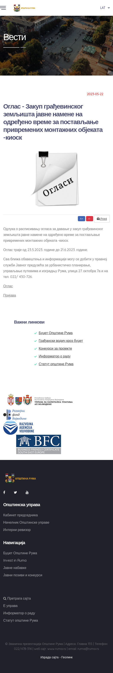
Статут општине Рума (56, 364)
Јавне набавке (14, 568)
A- (89, 218)
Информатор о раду (55, 356)
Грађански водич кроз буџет (61, 340)
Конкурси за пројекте (55, 348)
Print (102, 219)
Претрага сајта (17, 598)
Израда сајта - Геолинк (57, 657)
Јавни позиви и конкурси (22, 575)
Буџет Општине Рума (56, 333)
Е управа (10, 605)
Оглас (8, 286)
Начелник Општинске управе (26, 522)
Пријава (9, 295)
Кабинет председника (20, 515)
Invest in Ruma (15, 560)
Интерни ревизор (17, 530)
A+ (81, 218)
